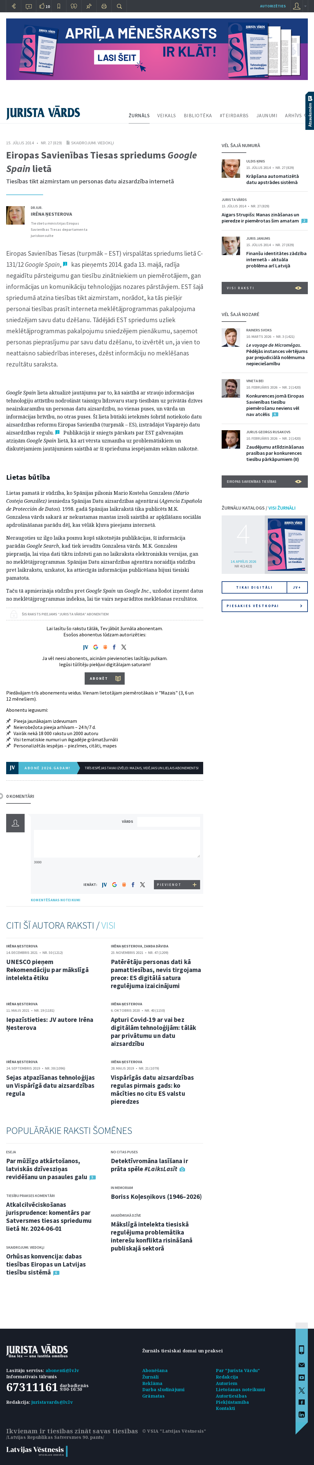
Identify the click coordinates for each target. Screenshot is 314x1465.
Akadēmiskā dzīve (126, 1215)
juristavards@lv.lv (52, 1402)
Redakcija (227, 1377)
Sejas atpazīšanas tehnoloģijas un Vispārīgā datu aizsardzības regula (50, 1085)
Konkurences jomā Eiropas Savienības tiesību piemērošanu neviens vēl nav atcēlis (275, 405)
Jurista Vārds (234, 199)
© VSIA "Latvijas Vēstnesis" (174, 1431)
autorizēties (273, 6)
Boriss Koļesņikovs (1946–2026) (156, 1196)
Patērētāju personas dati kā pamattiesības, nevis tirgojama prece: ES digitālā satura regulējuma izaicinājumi (156, 974)
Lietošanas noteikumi (241, 1389)
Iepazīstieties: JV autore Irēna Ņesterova (49, 1023)
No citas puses (124, 1152)
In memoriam (122, 1187)
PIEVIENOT (169, 885)
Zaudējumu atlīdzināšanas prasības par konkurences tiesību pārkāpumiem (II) (275, 453)
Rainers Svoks (259, 330)
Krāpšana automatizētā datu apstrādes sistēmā (272, 179)
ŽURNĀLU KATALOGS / (259, 508)
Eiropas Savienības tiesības (264, 481)
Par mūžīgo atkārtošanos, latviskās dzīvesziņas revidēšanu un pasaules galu (46, 1169)
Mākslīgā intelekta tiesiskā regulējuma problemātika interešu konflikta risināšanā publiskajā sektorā (151, 1236)
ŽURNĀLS (139, 115)
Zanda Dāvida (156, 946)
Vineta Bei (255, 380)
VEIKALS (166, 115)
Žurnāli (150, 1377)
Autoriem (227, 1383)
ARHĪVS (293, 115)
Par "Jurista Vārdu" (238, 1370)
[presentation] (169, 868)
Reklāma (152, 1383)
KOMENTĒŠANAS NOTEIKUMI (55, 900)
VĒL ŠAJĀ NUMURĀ (241, 145)
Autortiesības (231, 1396)
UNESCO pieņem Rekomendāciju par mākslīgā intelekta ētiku (47, 970)
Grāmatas (153, 1396)
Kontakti (226, 1408)
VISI (108, 925)
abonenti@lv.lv (62, 1370)
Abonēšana (155, 1370)
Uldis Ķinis (255, 161)
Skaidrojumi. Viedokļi (92, 143)
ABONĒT (99, 678)
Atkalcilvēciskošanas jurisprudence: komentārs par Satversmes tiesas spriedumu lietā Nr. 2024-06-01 (49, 1216)
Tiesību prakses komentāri (30, 1195)
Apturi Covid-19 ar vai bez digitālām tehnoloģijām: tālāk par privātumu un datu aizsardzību (153, 1031)
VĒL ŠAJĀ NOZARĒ (240, 314)
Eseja (11, 1152)
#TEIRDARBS (234, 115)
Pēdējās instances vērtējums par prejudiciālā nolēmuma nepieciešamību (277, 354)
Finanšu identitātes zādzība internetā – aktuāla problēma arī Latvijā (276, 259)
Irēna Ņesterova (51, 214)
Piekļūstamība (232, 1402)
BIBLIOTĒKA (198, 115)
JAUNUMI (267, 115)
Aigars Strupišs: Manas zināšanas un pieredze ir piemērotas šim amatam (260, 217)
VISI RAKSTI (264, 288)
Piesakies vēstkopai (264, 606)
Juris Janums (258, 238)
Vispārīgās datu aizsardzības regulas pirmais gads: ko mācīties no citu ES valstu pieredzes (152, 1089)
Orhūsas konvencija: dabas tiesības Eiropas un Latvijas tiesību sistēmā (46, 1264)
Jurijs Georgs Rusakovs (268, 432)
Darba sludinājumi (163, 1389)
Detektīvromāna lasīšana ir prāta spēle (149, 1165)
